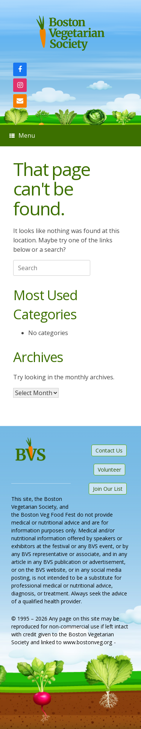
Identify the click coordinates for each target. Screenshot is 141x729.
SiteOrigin (43, 650)
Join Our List (108, 488)
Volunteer (109, 469)
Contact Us (109, 450)
